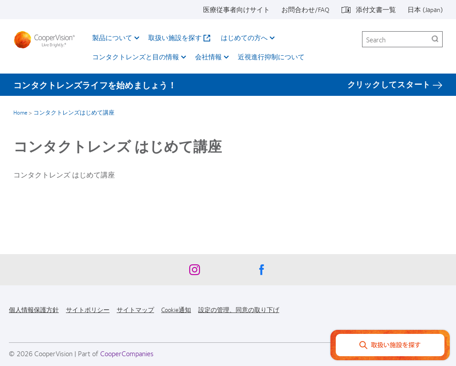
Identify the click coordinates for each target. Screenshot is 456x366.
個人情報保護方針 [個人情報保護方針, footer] (34, 309)
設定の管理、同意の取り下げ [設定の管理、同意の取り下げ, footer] (238, 309)
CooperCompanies (127, 353)
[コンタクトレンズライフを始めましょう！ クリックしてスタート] (228, 85)
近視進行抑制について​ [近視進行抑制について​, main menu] (271, 56)
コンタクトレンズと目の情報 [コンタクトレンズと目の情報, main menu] (135, 56)
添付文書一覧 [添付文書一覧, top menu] (376, 9)
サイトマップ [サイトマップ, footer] (135, 309)
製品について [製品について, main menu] (112, 37)
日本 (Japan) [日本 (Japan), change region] (425, 9)
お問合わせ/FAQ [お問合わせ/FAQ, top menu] (305, 9)
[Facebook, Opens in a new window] (261, 272)
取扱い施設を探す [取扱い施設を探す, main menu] (175, 37)
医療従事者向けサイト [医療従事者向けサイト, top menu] (236, 9)
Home (20, 112)
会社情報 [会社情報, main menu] (208, 56)
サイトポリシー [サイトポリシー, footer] (88, 309)
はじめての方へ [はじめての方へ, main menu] (244, 37)
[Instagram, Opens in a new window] (194, 272)
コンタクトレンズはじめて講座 (73, 112)
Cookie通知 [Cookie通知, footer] (176, 309)
